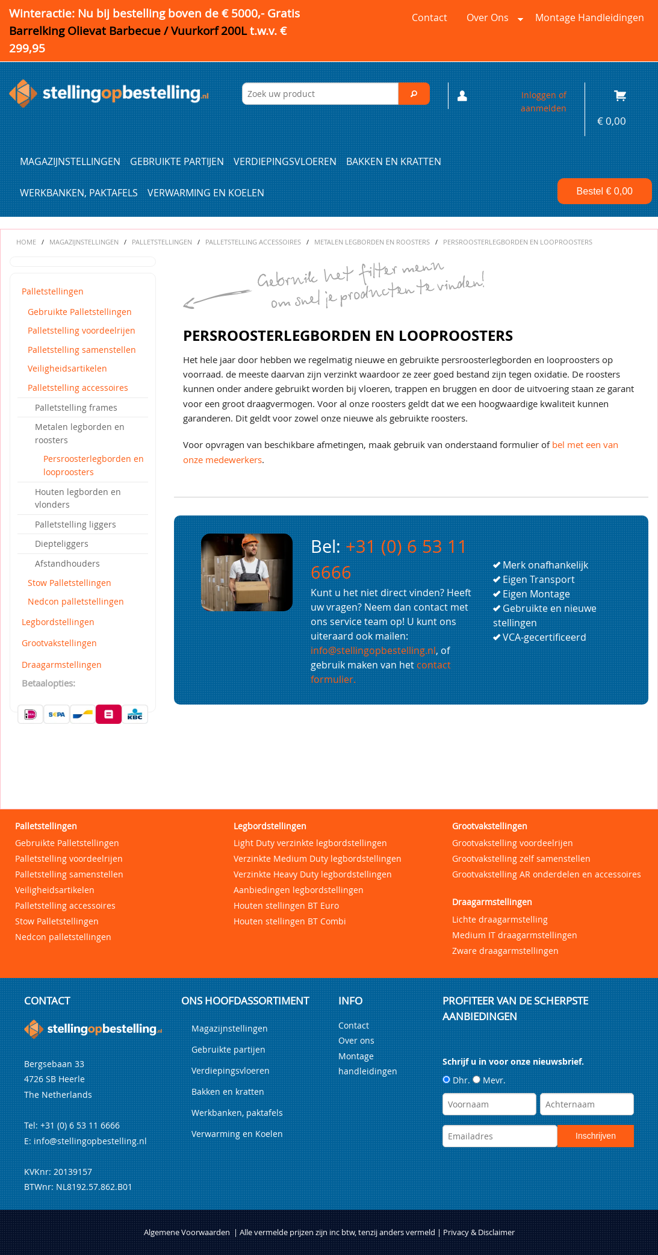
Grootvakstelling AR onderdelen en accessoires (546, 874)
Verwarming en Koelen (205, 192)
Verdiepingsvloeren (285, 161)
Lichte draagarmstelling (500, 919)
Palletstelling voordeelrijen (81, 330)
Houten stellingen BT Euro (286, 905)
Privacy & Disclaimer (479, 1232)
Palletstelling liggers (75, 524)
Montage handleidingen (589, 17)
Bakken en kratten (393, 161)
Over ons (492, 20)
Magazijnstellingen (70, 161)
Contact (429, 17)
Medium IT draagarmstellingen (514, 935)
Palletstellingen (53, 291)
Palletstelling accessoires (78, 387)
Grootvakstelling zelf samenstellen (521, 858)
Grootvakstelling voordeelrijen (512, 843)
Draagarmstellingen (62, 664)
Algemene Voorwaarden (187, 1232)
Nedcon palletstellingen (76, 601)
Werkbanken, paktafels (79, 192)
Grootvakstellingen (59, 643)
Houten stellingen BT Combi (290, 921)
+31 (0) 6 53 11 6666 (80, 1125)
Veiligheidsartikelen (67, 368)
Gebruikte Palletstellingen (80, 311)
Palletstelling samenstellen (82, 349)
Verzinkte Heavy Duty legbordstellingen (313, 874)
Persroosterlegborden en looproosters (93, 465)
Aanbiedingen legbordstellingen (299, 889)
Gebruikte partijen (177, 161)
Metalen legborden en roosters (80, 433)
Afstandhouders (67, 563)
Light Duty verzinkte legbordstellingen (310, 843)
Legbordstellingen (58, 622)
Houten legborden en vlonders (78, 498)
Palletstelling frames (76, 407)
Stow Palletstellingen (69, 582)
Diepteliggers (61, 543)
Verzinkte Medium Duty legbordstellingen (318, 858)
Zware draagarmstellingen (505, 950)
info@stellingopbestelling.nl (373, 650)
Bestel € (605, 191)
